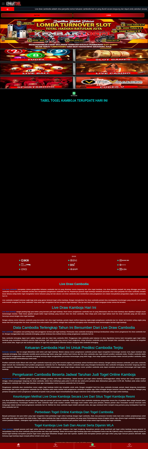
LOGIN (109, 15)
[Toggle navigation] (3, 4)
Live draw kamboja (9, 312)
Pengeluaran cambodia (10, 379)
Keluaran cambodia (9, 352)
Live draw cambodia (9, 289)
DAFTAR (37, 15)
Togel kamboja (7, 429)
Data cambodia (7, 332)
